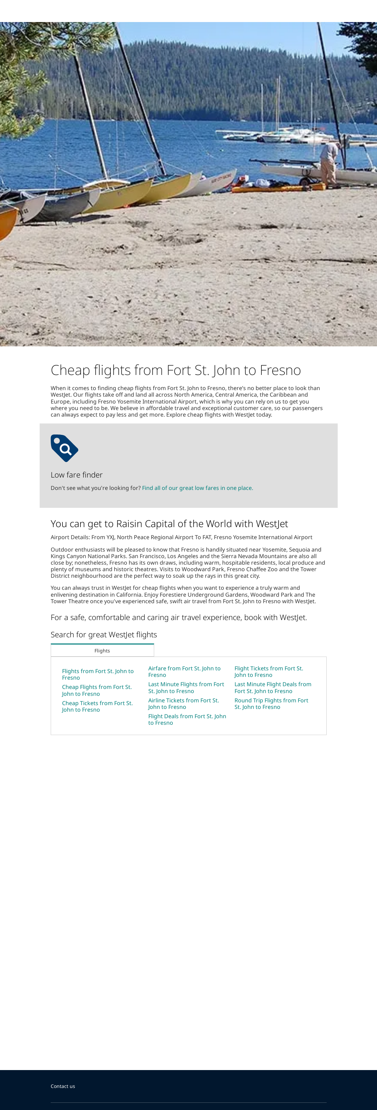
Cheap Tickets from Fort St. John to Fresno (97, 706)
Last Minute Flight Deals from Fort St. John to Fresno (273, 687)
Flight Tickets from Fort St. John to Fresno (269, 671)
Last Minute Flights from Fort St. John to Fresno (186, 687)
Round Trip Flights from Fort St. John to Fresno (271, 704)
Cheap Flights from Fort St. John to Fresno (97, 690)
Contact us (63, 1086)
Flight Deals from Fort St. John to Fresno (187, 719)
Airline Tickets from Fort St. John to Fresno (183, 704)
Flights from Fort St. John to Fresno (98, 674)
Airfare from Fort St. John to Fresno (184, 671)
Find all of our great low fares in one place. (197, 488)
